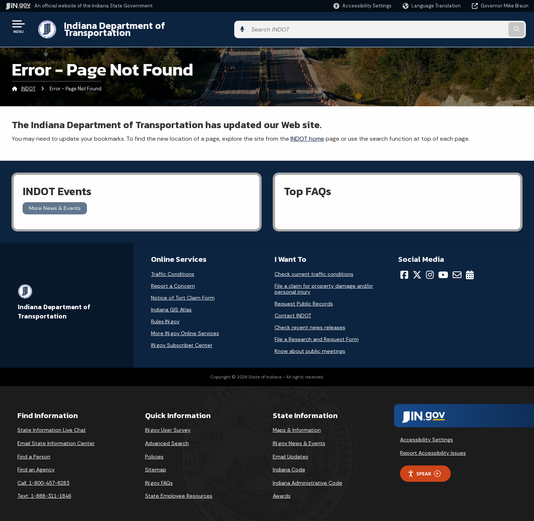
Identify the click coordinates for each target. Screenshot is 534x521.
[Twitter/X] (417, 269)
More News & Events (55, 202)
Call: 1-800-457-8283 (43, 477)
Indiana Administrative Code (307, 477)
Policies (154, 450)
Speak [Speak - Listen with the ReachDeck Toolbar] (424, 467)
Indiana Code (289, 464)
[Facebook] (404, 269)
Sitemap (155, 464)
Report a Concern (173, 280)
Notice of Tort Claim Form (183, 292)
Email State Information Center (56, 437)
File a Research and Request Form (317, 333)
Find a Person (33, 450)
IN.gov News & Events (299, 437)
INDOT (28, 83)
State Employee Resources (178, 490)
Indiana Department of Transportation (145, 26)
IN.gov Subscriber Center (181, 339)
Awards (281, 490)
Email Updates (290, 450)
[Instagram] (430, 269)
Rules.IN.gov (165, 316)
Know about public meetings (310, 345)
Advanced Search (167, 437)
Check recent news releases (310, 321)
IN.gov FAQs (159, 477)
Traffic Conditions (172, 268)
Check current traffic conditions (314, 268)
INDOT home (307, 133)
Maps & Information (297, 424)
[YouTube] (443, 269)
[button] (362, 5)
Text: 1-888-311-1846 (44, 490)
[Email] (457, 269)
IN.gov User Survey (168, 424)
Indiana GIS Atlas (171, 304)
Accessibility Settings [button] (426, 434)
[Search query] (468, 26)
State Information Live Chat (51, 424)
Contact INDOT (293, 310)
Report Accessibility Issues (433, 447)
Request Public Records (304, 298)
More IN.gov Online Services (185, 327)
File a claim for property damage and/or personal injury (324, 283)
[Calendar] (470, 269)
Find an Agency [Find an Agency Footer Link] (36, 464)
